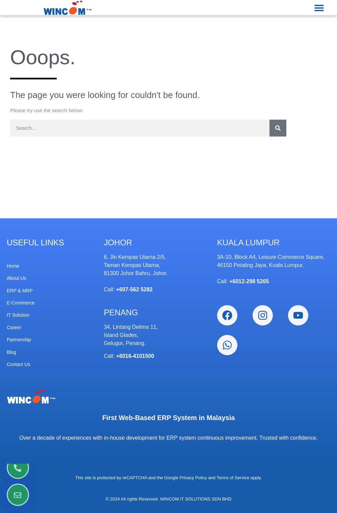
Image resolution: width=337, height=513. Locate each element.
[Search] (277, 128)
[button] (319, 7)
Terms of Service (232, 477)
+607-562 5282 (134, 289)
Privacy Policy (193, 477)
